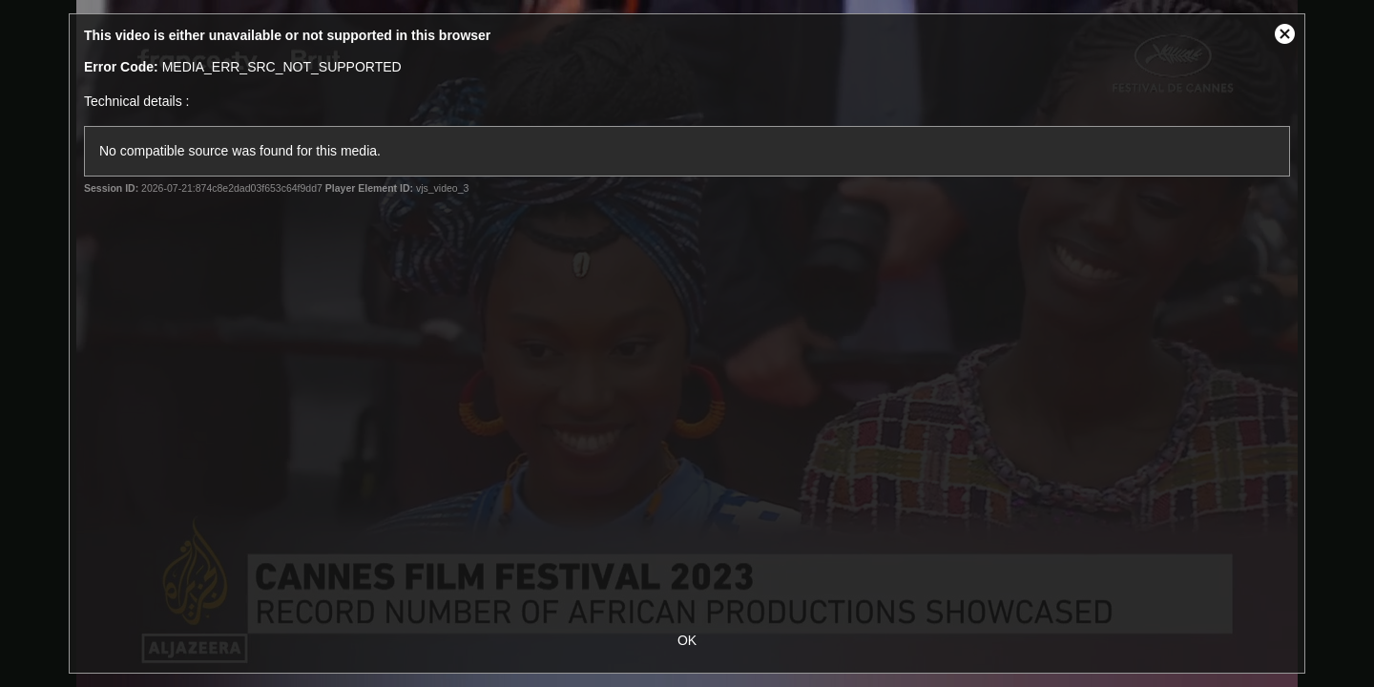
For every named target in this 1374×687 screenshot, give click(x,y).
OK (687, 640)
